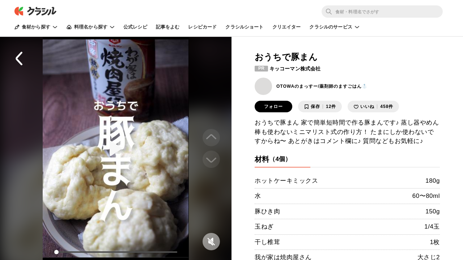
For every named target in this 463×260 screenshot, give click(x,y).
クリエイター (286, 27)
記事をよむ (168, 27)
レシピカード (202, 27)
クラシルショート (244, 27)
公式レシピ (135, 27)
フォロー (273, 106)
